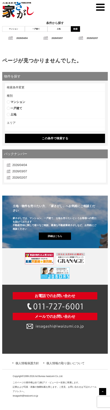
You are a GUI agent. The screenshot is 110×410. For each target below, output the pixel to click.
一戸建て (36, 29)
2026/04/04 (22, 38)
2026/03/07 (57, 38)
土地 (59, 29)
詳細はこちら (55, 236)
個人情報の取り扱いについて (65, 363)
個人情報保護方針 (27, 363)
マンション (13, 29)
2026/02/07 (92, 38)
